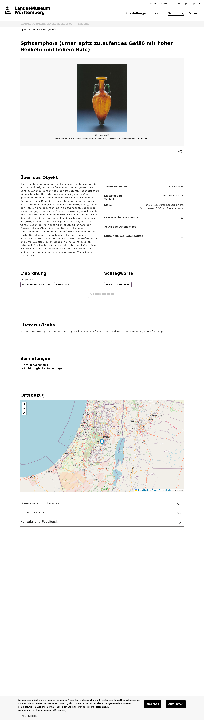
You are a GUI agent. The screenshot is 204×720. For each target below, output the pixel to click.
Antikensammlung (36, 365)
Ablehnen (152, 704)
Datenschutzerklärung (95, 707)
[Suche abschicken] (179, 4)
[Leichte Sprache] (186, 4)
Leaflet (141, 490)
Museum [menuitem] (195, 13)
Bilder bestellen (33, 512)
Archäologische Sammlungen (44, 368)
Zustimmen (175, 704)
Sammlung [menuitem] (176, 13)
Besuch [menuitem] (157, 13)
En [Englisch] (200, 4)
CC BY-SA (142, 138)
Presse (152, 4)
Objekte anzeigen (102, 294)
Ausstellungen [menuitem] (137, 13)
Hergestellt (26, 280)
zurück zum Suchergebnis (40, 29)
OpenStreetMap (162, 490)
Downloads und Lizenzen (41, 503)
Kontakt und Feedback (39, 522)
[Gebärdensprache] (193, 4)
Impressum (24, 710)
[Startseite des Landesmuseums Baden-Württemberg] (27, 12)
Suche (164, 4)
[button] (102, 442)
